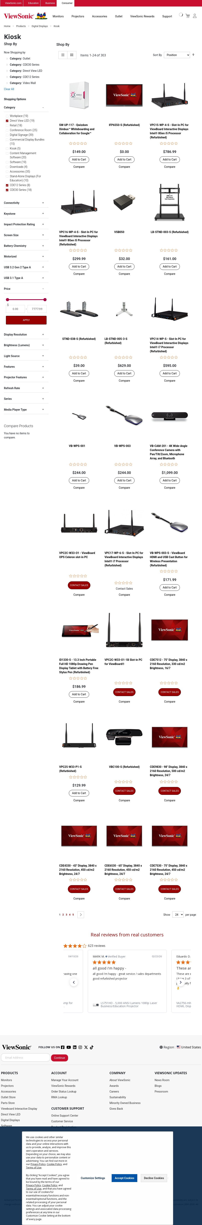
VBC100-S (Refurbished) (124, 767)
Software (6, 1126)
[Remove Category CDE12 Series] (7, 77)
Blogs (158, 1086)
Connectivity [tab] (11, 203)
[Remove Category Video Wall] (7, 83)
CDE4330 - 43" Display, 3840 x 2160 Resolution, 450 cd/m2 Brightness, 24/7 (77, 870)
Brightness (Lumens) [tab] (17, 345)
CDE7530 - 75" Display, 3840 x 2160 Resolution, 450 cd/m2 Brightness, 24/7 (168, 870)
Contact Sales (124, 588)
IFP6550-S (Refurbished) (124, 125)
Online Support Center (64, 1115)
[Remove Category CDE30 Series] (7, 65)
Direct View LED (10, 1114)
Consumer (67, 3)
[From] (15, 309)
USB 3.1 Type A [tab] (13, 278)
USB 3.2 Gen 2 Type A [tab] (17, 267)
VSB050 (119, 232)
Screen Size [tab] (11, 235)
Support (167, 16)
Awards (114, 1086)
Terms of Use (33, 1167)
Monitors (58, 16)
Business (50, 3)
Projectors (78, 16)
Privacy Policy (38, 1164)
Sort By (157, 55)
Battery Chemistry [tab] (15, 246)
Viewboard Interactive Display (19, 1108)
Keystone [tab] (9, 213)
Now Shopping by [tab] (14, 52)
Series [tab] (8, 399)
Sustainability (117, 1097)
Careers (114, 1091)
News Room (162, 1080)
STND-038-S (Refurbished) (79, 339)
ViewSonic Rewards (142, 16)
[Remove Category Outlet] (7, 59)
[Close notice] (168, 1178)
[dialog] (101, 1175)
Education (33, 3)
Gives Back (116, 1108)
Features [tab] (9, 366)
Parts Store (8, 1103)
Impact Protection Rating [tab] (19, 224)
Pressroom (161, 1091)
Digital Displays (40, 26)
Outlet (118, 16)
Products (21, 26)
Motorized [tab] (10, 256)
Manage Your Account (65, 1080)
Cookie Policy (54, 1164)
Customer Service (62, 1121)
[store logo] (25, 16)
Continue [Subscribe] (59, 1058)
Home (7, 26)
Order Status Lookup (63, 1091)
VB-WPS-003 (122, 446)
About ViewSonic (119, 1080)
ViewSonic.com (13, 3)
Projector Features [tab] (15, 377)
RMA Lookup (59, 1097)
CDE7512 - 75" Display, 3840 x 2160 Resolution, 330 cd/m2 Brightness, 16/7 (168, 664)
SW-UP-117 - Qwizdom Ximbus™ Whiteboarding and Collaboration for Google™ (76, 129)
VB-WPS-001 (77, 446)
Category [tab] (9, 107)
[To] (37, 309)
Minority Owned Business (125, 1103)
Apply (26, 320)
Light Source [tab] (12, 356)
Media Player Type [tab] (15, 409)
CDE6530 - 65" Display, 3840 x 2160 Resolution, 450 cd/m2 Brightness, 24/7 (123, 870)
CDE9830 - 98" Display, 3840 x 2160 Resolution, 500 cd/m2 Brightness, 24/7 (168, 771)
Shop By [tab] (62, 45)
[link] (127, 1005)
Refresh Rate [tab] (12, 388)
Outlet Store (8, 1097)
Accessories (99, 16)
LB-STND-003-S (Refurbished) (170, 232)
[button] (79, 167)
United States (188, 1047)
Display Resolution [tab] (15, 334)
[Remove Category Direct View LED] (7, 71)
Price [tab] (7, 288)
